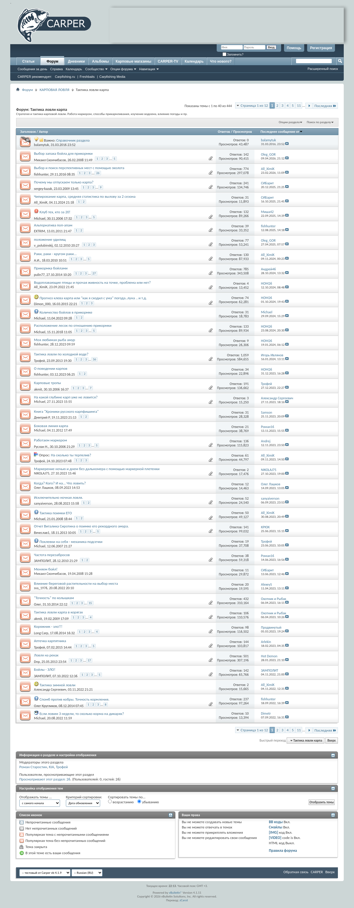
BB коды (276, 822)
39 (247, 226)
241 (246, 183)
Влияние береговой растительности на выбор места (76, 583)
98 (247, 627)
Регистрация (321, 48)
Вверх (331, 740)
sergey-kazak (43, 189)
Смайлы (275, 827)
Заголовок (28, 132)
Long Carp (41, 633)
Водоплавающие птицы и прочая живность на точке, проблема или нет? (92, 282)
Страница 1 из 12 (254, 105)
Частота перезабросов (52, 555)
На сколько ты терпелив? (71, 455)
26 (97, 173)
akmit (38, 389)
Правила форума (283, 850)
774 (246, 169)
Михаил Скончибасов (50, 160)
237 (246, 699)
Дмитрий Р (42, 417)
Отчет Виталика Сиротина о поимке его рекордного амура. (81, 526)
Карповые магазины (133, 61)
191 (246, 384)
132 (246, 212)
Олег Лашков (43, 488)
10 (247, 713)
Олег (37, 604)
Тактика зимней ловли (58, 685)
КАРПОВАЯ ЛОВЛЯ (54, 89)
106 (246, 613)
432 (246, 599)
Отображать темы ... (35, 797)
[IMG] (273, 832)
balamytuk (41, 145)
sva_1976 (40, 588)
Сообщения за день (32, 69)
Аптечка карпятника (50, 641)
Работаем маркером (50, 440)
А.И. (37, 260)
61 (247, 455)
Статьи (28, 61)
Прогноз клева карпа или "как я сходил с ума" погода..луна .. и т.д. (93, 298)
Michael (39, 218)
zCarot (183, 900)
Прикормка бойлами (51, 268)
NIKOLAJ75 (41, 473)
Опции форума (121, 69)
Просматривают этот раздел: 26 (44, 779)
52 (247, 498)
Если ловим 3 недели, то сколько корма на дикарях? (82, 713)
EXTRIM (39, 231)
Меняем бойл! (46, 569)
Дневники (76, 61)
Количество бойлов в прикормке (66, 312)
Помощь (294, 48)
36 (94, 359)
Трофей (39, 361)
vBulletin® (175, 893)
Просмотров (242, 132)
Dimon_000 (42, 304)
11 (299, 105)
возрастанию (121, 801)
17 (89, 660)
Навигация (147, 69)
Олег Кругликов (45, 706)
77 (247, 240)
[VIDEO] (275, 837)
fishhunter (41, 174)
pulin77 (39, 275)
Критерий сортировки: (84, 797)
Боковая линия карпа (51, 426)
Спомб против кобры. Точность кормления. (74, 699)
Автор (43, 132)
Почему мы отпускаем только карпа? (63, 182)
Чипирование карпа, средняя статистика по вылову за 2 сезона (85, 196)
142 (246, 154)
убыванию (148, 801)
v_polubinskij (43, 245)
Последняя (325, 106)
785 (246, 269)
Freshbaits (87, 76)
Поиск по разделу (319, 122)
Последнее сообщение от (282, 132)
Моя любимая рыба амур (54, 340)
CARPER (317, 872)
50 (247, 513)
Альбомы (100, 61)
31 (247, 197)
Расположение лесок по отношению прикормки (73, 325)
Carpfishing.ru (65, 76)
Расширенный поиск (322, 68)
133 (246, 326)
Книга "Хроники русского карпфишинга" (66, 411)
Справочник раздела (73, 140)
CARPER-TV (168, 61)
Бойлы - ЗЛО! (44, 669)
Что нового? (220, 61)
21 (247, 427)
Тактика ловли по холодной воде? (61, 354)
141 (246, 527)
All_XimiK (40, 202)
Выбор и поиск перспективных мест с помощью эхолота (79, 168)
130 (246, 255)
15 (90, 603)
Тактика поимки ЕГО (56, 513)
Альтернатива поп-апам (53, 225)
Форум (52, 61)
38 (247, 556)
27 (94, 273)
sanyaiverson (43, 503)
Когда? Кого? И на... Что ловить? (60, 483)
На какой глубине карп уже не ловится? (66, 397)
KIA (51, 767)
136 (246, 441)
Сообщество (94, 69)
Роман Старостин (33, 767)
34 (247, 369)
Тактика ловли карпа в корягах (58, 612)
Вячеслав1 (41, 533)
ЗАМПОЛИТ (42, 561)
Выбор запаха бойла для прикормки (63, 153)
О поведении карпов (50, 368)
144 (246, 642)
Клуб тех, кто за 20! (55, 212)
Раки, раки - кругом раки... (55, 254)
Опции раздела (289, 122)
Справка (56, 69)
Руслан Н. (41, 447)
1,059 (245, 355)
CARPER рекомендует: (35, 76)
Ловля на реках (46, 655)
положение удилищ (50, 239)
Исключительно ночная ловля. (58, 497)
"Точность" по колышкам (54, 598)
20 (247, 584)
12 (247, 484)
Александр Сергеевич (50, 689)
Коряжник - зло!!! (48, 626)
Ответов (224, 132)
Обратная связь (295, 872)
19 (247, 541)
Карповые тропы (47, 383)
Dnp (37, 662)
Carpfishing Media (112, 76)
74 (247, 298)
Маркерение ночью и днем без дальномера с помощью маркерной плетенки (97, 469)
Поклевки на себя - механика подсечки (71, 541)
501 (246, 656)
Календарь (74, 69)
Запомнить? (233, 54)
